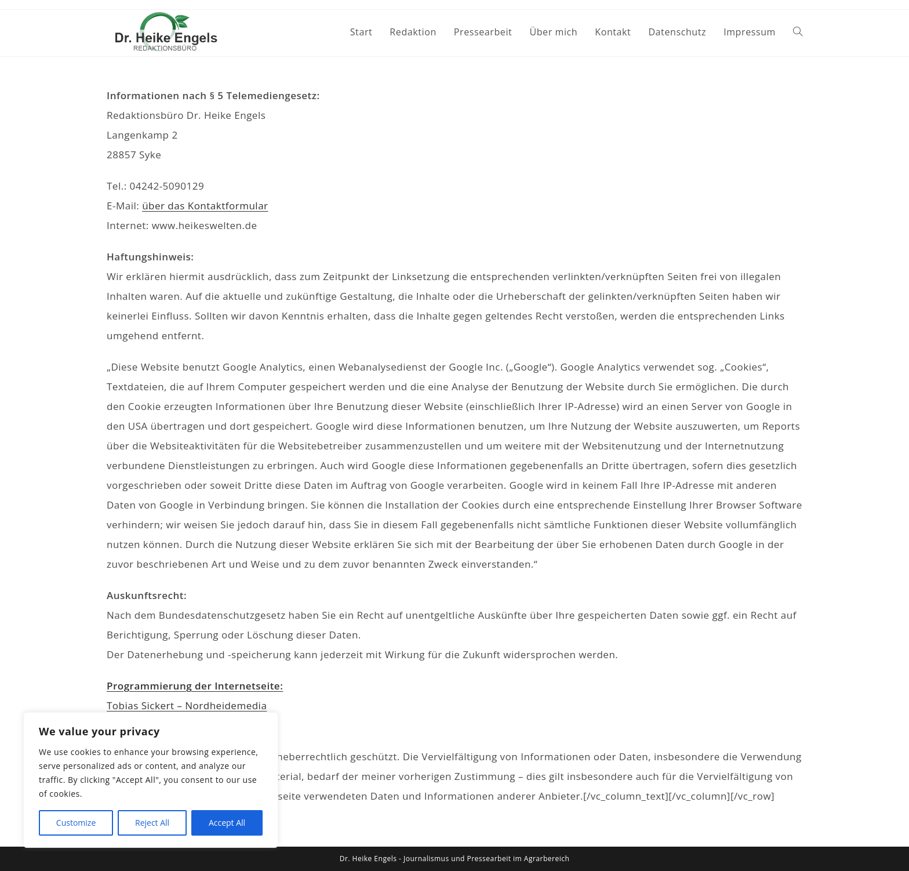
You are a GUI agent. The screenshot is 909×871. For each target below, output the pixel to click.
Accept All (227, 822)
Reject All (152, 822)
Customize (76, 822)
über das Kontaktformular (205, 205)
